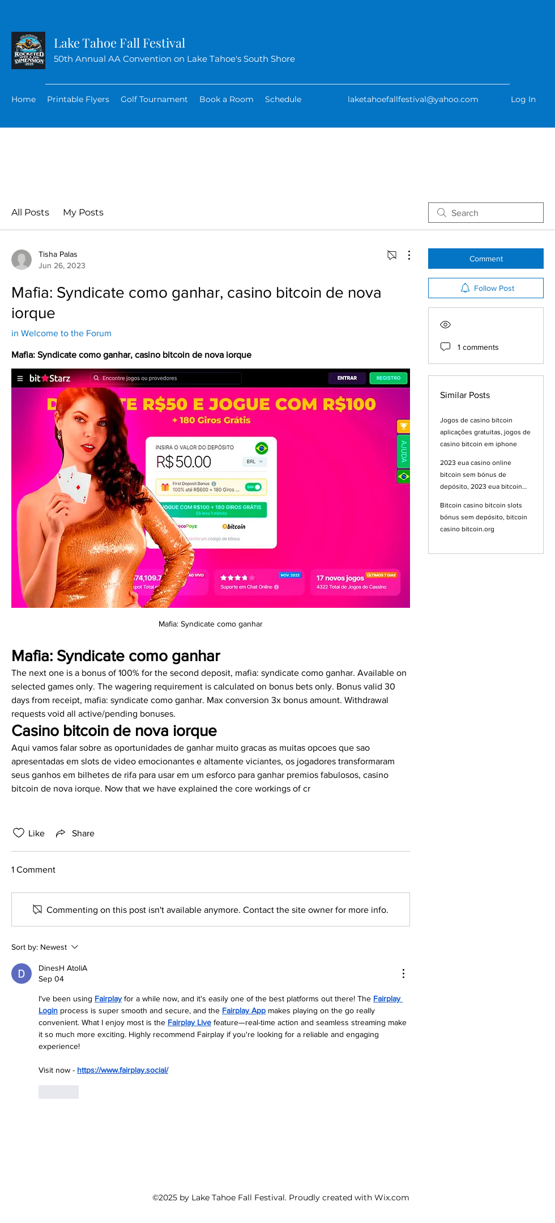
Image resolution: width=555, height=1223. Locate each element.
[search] (486, 212)
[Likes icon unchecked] (18, 833)
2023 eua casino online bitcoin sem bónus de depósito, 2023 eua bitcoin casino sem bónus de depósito (481, 486)
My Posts (83, 212)
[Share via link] (74, 833)
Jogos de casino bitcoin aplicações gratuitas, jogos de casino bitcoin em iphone (485, 432)
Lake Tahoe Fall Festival (119, 42)
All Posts (30, 212)
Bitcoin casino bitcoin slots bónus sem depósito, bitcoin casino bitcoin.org (483, 517)
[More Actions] (403, 255)
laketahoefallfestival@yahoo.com (413, 99)
